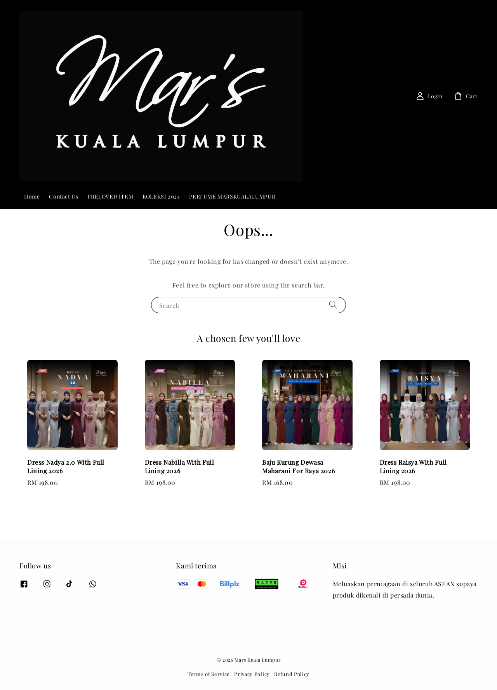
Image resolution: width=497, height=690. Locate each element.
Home (32, 196)
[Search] (376, 95)
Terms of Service (209, 674)
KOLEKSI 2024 (161, 196)
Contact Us (63, 196)
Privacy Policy (252, 674)
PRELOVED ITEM (110, 196)
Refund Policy (291, 674)
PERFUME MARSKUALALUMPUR (232, 196)
